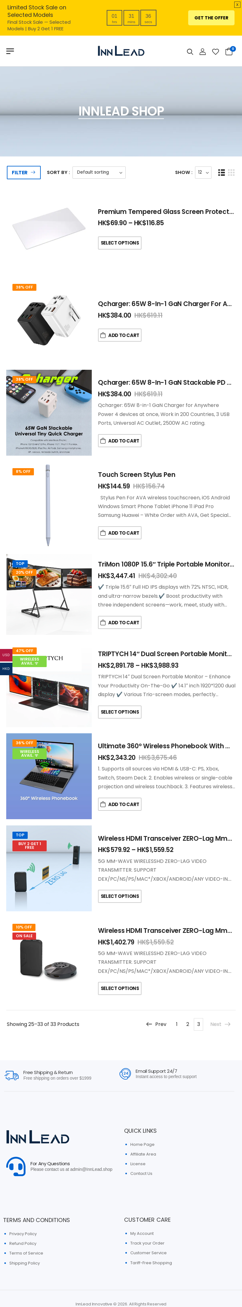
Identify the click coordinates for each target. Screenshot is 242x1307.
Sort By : (58, 172)
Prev (156, 1024)
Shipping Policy (24, 1263)
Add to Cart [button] (123, 335)
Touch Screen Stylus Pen (136, 474)
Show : (184, 172)
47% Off (24, 650)
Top (20, 563)
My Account (142, 1233)
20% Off (24, 572)
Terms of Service (26, 1253)
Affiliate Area (143, 1154)
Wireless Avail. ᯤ (29, 661)
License (138, 1164)
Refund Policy (22, 1243)
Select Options (120, 243)
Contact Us (141, 1173)
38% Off (24, 287)
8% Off (23, 471)
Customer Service (148, 1253)
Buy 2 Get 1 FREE (29, 845)
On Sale (24, 935)
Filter (20, 172)
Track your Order (147, 1243)
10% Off (24, 927)
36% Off (24, 742)
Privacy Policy (23, 1234)
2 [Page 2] (187, 1024)
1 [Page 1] (177, 1024)
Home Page (142, 1144)
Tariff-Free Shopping (151, 1263)
